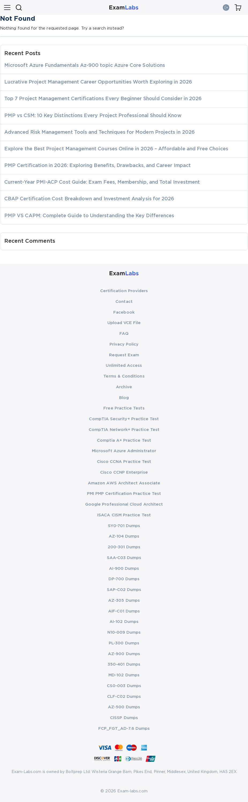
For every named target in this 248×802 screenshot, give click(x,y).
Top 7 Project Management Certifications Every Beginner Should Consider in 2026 (103, 99)
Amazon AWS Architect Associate (124, 483)
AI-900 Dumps (124, 568)
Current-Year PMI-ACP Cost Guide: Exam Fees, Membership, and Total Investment (102, 182)
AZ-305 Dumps (124, 600)
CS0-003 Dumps (124, 686)
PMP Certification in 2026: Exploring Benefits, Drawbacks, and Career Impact (97, 166)
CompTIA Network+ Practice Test (124, 429)
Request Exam (124, 355)
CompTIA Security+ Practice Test (124, 419)
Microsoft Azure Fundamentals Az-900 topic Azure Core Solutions (84, 65)
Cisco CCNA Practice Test (124, 461)
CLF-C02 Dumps (124, 696)
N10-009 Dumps (124, 632)
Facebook (124, 312)
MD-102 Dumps (124, 675)
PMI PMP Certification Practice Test (124, 493)
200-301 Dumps (124, 547)
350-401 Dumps (124, 664)
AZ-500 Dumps (124, 707)
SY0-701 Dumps (124, 526)
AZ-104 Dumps (124, 536)
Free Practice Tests (123, 408)
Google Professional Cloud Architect (124, 504)
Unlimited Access (124, 365)
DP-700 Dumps (124, 579)
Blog (124, 398)
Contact (123, 301)
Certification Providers (124, 291)
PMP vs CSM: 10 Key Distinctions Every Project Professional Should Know (93, 116)
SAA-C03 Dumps (124, 558)
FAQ (123, 333)
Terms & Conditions (123, 376)
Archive (124, 387)
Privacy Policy (124, 344)
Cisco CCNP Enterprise (124, 472)
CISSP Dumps (124, 718)
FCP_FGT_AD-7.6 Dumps (124, 728)
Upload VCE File (124, 323)
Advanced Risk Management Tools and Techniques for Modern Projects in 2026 (99, 132)
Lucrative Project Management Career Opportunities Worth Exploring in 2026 (98, 82)
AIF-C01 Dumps (124, 611)
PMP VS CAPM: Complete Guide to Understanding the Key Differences (89, 216)
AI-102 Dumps (124, 621)
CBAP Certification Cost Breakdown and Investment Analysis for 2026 (89, 199)
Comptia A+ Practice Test (124, 440)
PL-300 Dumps (124, 643)
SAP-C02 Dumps (124, 589)
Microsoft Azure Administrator (124, 451)
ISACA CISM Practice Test (124, 515)
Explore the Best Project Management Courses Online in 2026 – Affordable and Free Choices (116, 149)
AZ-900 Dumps (124, 654)
